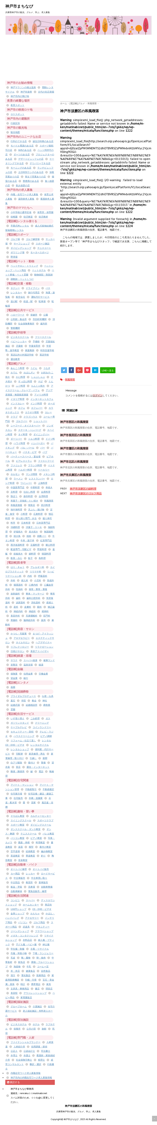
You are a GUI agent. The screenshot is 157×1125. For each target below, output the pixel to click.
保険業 (14, 673)
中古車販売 (19, 878)
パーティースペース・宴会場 (25, 456)
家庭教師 (29, 350)
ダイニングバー (41, 434)
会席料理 (45, 491)
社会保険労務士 (24, 1059)
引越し (33, 758)
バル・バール (27, 447)
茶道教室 (15, 855)
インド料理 (36, 403)
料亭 (13, 522)
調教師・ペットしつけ (22, 279)
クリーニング (42, 722)
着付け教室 (45, 846)
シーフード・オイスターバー (25, 425)
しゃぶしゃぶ (38, 377)
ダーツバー (16, 438)
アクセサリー (32, 917)
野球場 (14, 256)
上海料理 (42, 483)
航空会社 (20, 296)
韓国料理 (46, 553)
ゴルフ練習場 (33, 239)
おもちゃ (35, 913)
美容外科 (15, 615)
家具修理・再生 (37, 753)
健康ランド (49, 660)
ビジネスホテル (19, 1024)
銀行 (26, 678)
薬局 (43, 620)
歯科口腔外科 (33, 598)
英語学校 (44, 354)
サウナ (14, 660)
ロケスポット (17, 114)
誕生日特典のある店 (43, 141)
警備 (43, 762)
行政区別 (15, 123)
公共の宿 (31, 1028)
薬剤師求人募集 (26, 198)
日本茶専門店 (43, 522)
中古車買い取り (39, 878)
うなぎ (46, 368)
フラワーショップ (44, 931)
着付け (31, 762)
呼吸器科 (42, 576)
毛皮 (13, 957)
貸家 (33, 802)
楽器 (20, 846)
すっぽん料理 (25, 381)
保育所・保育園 (45, 212)
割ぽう (14, 496)
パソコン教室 (17, 838)
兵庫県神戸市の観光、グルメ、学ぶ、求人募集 (78, 1111)
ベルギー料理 (25, 469)
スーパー (30, 900)
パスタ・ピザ (30, 452)
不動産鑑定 (48, 789)
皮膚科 (27, 606)
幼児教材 (43, 216)
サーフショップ (22, 243)
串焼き (49, 487)
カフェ (21, 407)
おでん (14, 372)
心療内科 (33, 584)
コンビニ (15, 900)
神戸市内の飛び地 (20, 96)
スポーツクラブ (45, 820)
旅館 (44, 1028)
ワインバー (26, 483)
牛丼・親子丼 (27, 540)
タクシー (15, 288)
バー (42, 447)
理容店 (49, 988)
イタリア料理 (17, 399)
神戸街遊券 (26, 91)
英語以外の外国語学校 (22, 354)
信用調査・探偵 (39, 1046)
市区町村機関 (39, 319)
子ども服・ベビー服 (26, 944)
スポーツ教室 (17, 824)
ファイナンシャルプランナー (25, 1042)
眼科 (39, 606)
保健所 (33, 314)
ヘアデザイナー (44, 642)
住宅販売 (18, 798)
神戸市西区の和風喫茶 (74, 422)
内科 (29, 576)
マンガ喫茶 (31, 474)
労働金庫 (43, 673)
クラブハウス (30, 416)
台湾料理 (43, 496)
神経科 (32, 611)
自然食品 (45, 970)
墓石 (13, 700)
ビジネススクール (20, 337)
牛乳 (29, 966)
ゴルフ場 (15, 239)
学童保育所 (34, 345)
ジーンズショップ (20, 931)
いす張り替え (17, 718)
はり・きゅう (17, 567)
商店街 (48, 904)
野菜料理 (41, 549)
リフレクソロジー (20, 646)
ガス (48, 718)
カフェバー (37, 407)
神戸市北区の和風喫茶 (74, 461)
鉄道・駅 (28, 301)
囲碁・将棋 (24, 842)
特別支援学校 (47, 350)
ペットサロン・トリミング (24, 265)
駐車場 (42, 301)
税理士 (41, 1059)
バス (48, 288)
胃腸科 (14, 620)
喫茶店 (31, 505)
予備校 (36, 341)
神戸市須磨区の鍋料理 (83, 488)
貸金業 (14, 678)
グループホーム (19, 1006)
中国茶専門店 (17, 487)
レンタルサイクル (39, 744)
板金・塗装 (16, 886)
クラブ (14, 416)
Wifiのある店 (24, 150)
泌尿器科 (20, 602)
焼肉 (29, 536)
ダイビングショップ (21, 248)
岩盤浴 (14, 664)
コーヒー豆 (43, 966)
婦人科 (24, 580)
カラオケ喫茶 (32, 412)
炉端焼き (18, 531)
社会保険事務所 (26, 323)
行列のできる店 (19, 141)
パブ (45, 452)
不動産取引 (31, 789)
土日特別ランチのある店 (30, 172)
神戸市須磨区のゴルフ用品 (86, 493)
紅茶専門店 (46, 540)
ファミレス (16, 465)
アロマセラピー (22, 638)
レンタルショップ (20, 749)
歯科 (18, 598)
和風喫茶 (70, 379)
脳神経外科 (29, 620)
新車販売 (43, 882)
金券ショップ (17, 913)
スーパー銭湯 (30, 660)
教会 (34, 700)
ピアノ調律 (46, 736)
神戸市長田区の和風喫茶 (75, 435)
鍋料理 (32, 553)
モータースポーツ (39, 252)
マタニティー (43, 926)
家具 (48, 984)
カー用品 (15, 873)
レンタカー (16, 292)
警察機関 (15, 328)
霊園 (13, 709)
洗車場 (31, 886)
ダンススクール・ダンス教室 (25, 829)
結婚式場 (15, 705)
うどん (33, 368)
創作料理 (28, 496)
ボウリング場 (17, 252)
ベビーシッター (19, 341)
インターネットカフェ (41, 399)
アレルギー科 (37, 567)
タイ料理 (22, 434)
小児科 (37, 580)
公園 (45, 314)
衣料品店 (27, 940)
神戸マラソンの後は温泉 (23, 87)
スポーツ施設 (43, 243)
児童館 (19, 345)
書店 (37, 988)
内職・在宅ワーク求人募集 (24, 194)
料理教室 (40, 842)
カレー (48, 412)
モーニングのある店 (21, 167)
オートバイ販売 (41, 869)
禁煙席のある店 (31, 181)
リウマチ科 (35, 571)
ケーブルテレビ (19, 727)
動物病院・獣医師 (43, 274)
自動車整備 (47, 886)
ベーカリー (44, 469)
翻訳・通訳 (35, 1064)
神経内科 (18, 611)
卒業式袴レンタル (20, 225)
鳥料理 (42, 558)
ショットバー (40, 421)
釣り (43, 855)
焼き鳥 (17, 536)
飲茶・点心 (16, 558)
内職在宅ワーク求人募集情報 (25, 1073)
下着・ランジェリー (43, 953)
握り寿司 (47, 518)
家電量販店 (26, 997)
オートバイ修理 (19, 869)
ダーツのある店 (22, 154)
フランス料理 (35, 465)
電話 (41, 771)
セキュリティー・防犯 (22, 731)
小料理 (24, 513)
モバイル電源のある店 (22, 145)
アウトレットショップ (35, 993)
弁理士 (14, 1055)
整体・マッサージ (35, 593)
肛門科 (46, 615)
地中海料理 (16, 509)
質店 (18, 767)
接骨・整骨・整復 (38, 589)
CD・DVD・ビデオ (41, 909)
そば (40, 381)
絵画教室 (30, 851)
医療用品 (41, 975)
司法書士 (45, 1051)
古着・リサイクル (39, 948)
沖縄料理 (15, 527)
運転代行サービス (40, 296)
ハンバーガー (38, 443)
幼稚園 (14, 216)
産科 (16, 606)
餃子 (30, 558)
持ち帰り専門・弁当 (26, 518)
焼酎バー (41, 536)
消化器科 (35, 602)
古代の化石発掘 (46, 91)
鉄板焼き (18, 553)
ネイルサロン (23, 642)
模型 (31, 846)
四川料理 (45, 505)
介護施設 (37, 1006)
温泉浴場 (28, 664)
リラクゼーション (44, 646)
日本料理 (25, 522)
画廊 (13, 687)
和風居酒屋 (16, 505)
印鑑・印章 (31, 979)
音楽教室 (22, 860)
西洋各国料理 (17, 544)
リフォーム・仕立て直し (23, 740)
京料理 (14, 491)
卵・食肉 (41, 957)
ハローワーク (17, 314)
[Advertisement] (108, 59)
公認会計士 (29, 1051)
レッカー (30, 873)
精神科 (45, 611)
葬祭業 (46, 705)
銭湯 (41, 664)
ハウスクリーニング (24, 736)
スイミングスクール (21, 820)
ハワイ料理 (19, 443)
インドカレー (17, 403)
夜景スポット (17, 105)
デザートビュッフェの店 (30, 158)
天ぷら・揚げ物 (36, 509)
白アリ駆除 (16, 762)
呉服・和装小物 (19, 953)
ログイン (98, 395)
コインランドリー (42, 727)
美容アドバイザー (39, 651)
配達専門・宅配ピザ (21, 549)
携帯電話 (35, 984)
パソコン (22, 922)
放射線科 (15, 593)
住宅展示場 (16, 793)
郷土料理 (50, 544)
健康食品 (30, 970)
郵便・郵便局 (17, 771)
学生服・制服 (17, 948)
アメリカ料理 (41, 394)
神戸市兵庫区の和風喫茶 (75, 475)
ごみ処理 (35, 718)
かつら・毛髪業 (19, 633)
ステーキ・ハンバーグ (29, 430)
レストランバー (37, 478)
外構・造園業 (36, 798)
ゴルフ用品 (39, 922)
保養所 (17, 1028)
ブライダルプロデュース (23, 696)
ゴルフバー (21, 421)
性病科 (19, 589)
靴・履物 (25, 957)
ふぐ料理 (20, 385)
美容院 (14, 993)
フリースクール (43, 337)
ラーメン (18, 478)
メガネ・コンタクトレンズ (24, 935)
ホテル (36, 1024)
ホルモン (15, 474)
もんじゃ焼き (38, 385)
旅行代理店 (34, 292)
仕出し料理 (29, 491)
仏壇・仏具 (47, 696)
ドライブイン (33, 288)
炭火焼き (33, 531)
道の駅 (14, 301)
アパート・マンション (22, 784)
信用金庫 (28, 673)
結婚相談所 (31, 705)
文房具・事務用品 (20, 988)
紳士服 (46, 944)
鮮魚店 (21, 962)
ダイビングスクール (40, 824)
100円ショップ (18, 909)
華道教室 (30, 855)
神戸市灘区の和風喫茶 (74, 448)
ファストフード (46, 460)
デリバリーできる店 (40, 163)
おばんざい (29, 372)
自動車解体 (16, 891)
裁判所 (43, 323)
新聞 (45, 758)
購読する (13, 1082)
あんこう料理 (17, 368)
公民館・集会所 (19, 319)
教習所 (29, 882)
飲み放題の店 (23, 185)
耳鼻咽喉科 (31, 615)
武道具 (26, 926)
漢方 (13, 975)
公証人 (14, 1051)
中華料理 (35, 487)
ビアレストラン (24, 460)
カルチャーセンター (40, 816)
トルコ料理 (34, 438)
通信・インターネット (38, 767)
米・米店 (15, 970)
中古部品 (15, 882)
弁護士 (27, 1055)
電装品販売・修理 (37, 891)
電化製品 (25, 975)
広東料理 (38, 513)
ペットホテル (39, 270)
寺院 (23, 700)
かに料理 (20, 377)
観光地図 (15, 132)
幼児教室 (28, 216)
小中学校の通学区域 (21, 212)
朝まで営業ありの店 (35, 176)
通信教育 (15, 359)
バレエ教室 (48, 833)
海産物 (17, 966)
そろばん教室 (17, 816)
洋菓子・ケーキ (34, 527)
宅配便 (19, 753)
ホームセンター (31, 904)
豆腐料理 (35, 544)
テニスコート (44, 248)
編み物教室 (47, 851)
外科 (13, 580)
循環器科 (18, 584)
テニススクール (29, 833)
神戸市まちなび (19, 6)
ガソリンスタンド (20, 722)
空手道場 (15, 851)
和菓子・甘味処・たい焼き (24, 500)
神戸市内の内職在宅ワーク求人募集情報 (31, 1077)
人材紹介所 (19, 1046)
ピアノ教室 (36, 838)
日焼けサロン (17, 651)
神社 (44, 700)
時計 (23, 984)
